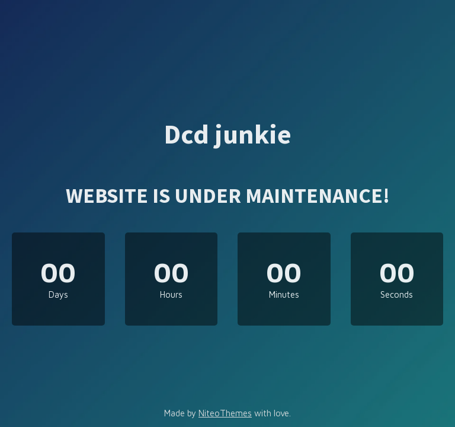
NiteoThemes (225, 413)
